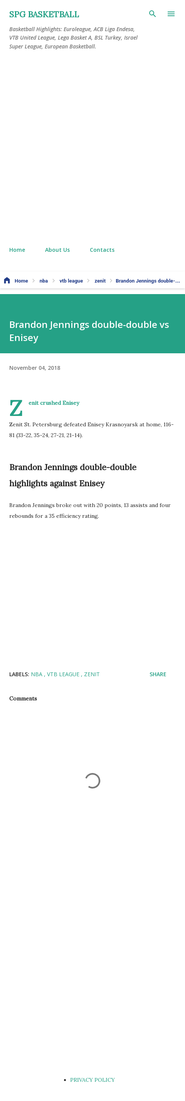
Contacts (102, 249)
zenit (92, 674)
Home (17, 249)
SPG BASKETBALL (44, 14)
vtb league (64, 674)
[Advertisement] (92, 148)
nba (37, 674)
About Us (57, 249)
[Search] (152, 13)
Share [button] (158, 674)
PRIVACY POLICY (92, 1079)
